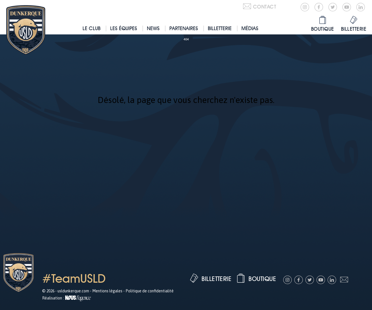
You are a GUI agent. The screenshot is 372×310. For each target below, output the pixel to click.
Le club (91, 28)
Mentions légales (107, 291)
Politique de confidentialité (150, 291)
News (153, 28)
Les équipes (123, 28)
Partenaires (183, 28)
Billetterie (220, 28)
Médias (249, 28)
